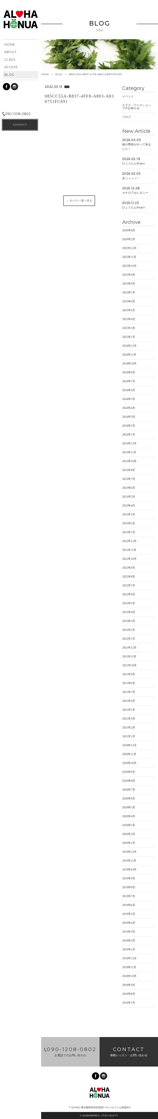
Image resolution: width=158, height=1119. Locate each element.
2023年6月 (128, 487)
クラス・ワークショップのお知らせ (136, 107)
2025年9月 (128, 274)
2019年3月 (128, 931)
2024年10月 (129, 363)
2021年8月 (128, 683)
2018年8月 (128, 993)
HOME (45, 74)
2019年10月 (129, 869)
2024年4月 (128, 407)
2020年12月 (129, 745)
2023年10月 (129, 461)
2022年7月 (128, 585)
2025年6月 (128, 301)
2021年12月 (129, 647)
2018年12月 (129, 958)
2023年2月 (128, 523)
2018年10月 (129, 976)
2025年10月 (129, 265)
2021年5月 (128, 709)
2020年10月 (129, 763)
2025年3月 (128, 328)
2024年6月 (128, 390)
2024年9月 (128, 372)
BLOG (59, 74)
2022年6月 (128, 594)
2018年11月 (129, 967)
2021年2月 (128, 727)
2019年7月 (128, 896)
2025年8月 (128, 283)
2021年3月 (128, 718)
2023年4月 (128, 505)
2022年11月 (129, 549)
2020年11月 (129, 754)
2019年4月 (128, 922)
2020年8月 (128, 780)
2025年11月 (129, 256)
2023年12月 (129, 443)
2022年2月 (128, 629)
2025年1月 (128, 336)
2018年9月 (128, 984)
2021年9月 (128, 674)
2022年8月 (128, 576)
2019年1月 (128, 949)
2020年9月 (128, 771)
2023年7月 (128, 478)
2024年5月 (128, 399)
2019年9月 (128, 878)
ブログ (126, 117)
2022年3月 (128, 620)
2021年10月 (129, 665)
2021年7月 (128, 691)
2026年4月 (128, 230)
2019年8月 (128, 887)
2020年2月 (128, 834)
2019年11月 (129, 860)
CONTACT (20, 1108)
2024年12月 (129, 345)
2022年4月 (128, 612)
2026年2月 (128, 239)
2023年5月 (128, 496)
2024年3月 (128, 416)
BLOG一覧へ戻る (79, 200)
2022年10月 (129, 558)
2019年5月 (128, 913)
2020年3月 (128, 825)
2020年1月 (128, 842)
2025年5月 (128, 310)
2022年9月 (128, 567)
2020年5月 (128, 807)
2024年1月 (128, 434)
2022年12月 (129, 541)
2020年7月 (128, 789)
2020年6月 (128, 798)
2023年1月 (128, 532)
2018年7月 (128, 1002)
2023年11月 (129, 452)
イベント (128, 96)
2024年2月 (128, 425)
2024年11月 (129, 354)
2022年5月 (128, 603)
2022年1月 (128, 638)
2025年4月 (128, 319)
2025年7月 (128, 292)
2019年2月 (128, 940)
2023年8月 (128, 470)
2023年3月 (128, 514)
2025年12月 (129, 248)
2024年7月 (128, 381)
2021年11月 (129, 656)
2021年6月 (128, 700)
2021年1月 (128, 736)
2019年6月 (128, 905)
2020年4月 (128, 816)
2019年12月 (129, 851)
